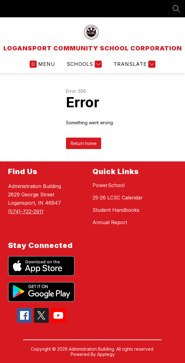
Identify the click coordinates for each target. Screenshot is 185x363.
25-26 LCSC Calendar (117, 197)
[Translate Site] (133, 64)
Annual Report (109, 222)
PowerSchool (108, 185)
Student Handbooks (115, 210)
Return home (84, 143)
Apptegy (106, 354)
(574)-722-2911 (25, 211)
